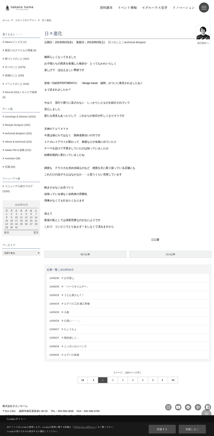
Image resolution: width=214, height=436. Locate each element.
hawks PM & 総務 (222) (18, 150)
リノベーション (184, 7)
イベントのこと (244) (17, 83)
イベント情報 (127, 7)
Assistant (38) (12, 158)
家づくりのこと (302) (17, 58)
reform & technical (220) (18, 141)
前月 (6, 232)
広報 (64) (10, 166)
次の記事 (170, 254)
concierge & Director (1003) (20, 116)
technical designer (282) (18, 133)
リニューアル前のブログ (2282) (18, 189)
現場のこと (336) (14, 75)
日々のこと (115, 42)
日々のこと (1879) (15, 67)
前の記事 (85, 254)
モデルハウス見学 (154, 7)
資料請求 (106, 7)
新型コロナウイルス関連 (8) (20, 50)
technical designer (135, 42)
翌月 (35, 232)
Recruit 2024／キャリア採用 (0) (20, 95)
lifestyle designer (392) (17, 124)
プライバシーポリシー (84, 426)
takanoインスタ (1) (15, 41)
